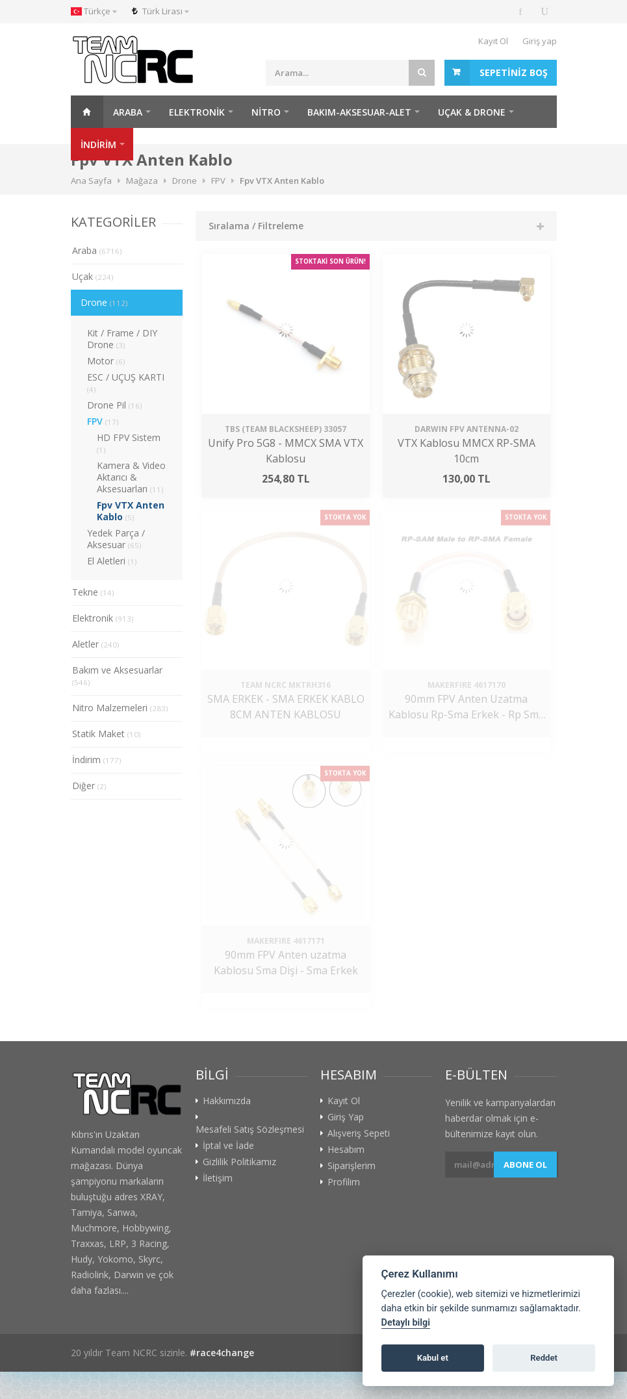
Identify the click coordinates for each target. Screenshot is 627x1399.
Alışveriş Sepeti (358, 1133)
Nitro (266, 112)
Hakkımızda (227, 1101)
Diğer (89, 785)
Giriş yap (539, 41)
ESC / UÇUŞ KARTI (125, 382)
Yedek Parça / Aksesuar (116, 539)
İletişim (218, 1178)
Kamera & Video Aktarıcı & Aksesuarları (131, 477)
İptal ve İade (228, 1146)
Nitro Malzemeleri (120, 707)
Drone (104, 302)
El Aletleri (112, 561)
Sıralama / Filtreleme (256, 226)
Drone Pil (114, 405)
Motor (106, 361)
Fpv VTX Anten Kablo (130, 511)
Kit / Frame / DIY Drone (122, 339)
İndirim (97, 759)
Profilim (343, 1182)
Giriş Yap (345, 1117)
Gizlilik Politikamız (239, 1162)
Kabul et (432, 1358)
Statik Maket (106, 733)
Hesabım (346, 1149)
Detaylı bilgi (405, 1322)
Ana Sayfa (87, 111)
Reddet (543, 1358)
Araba (127, 112)
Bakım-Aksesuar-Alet (359, 112)
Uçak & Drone (471, 112)
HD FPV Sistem (128, 443)
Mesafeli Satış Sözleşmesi (250, 1129)
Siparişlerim (351, 1166)
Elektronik (197, 112)
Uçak (93, 276)
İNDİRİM (98, 144)
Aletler (96, 644)
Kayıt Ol (493, 41)
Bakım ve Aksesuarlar (117, 675)
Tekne (93, 592)
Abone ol (525, 1164)
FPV (103, 421)
